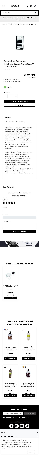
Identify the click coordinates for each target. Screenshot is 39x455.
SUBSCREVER (30, 413)
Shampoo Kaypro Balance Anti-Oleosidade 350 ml (28, 347)
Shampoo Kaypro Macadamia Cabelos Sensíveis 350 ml (10, 385)
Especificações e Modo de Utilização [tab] (15, 121)
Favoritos (19, 105)
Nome (5, 207)
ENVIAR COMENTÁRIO (19, 231)
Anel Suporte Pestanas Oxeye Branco (10, 285)
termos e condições (23, 417)
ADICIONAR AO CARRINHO (19, 101)
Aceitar (31, 452)
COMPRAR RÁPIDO (10, 298)
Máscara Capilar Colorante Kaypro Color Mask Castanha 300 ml (10, 347)
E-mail (5, 214)
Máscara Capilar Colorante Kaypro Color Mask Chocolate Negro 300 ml (28, 385)
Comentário (7, 221)
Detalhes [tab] (8, 117)
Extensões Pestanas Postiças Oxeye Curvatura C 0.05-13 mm (19, 64)
